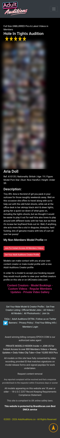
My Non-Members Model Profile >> (25, 240)
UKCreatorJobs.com (37, 279)
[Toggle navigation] (54, 9)
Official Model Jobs (31, 310)
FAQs (7, 319)
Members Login (30, 326)
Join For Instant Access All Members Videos (24, 248)
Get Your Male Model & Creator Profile (25, 306)
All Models (16, 313)
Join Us (45, 313)
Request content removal (30, 374)
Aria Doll (11, 171)
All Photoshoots (31, 313)
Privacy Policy (26, 322)
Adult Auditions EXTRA (22, 319)
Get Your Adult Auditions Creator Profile (22, 255)
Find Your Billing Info (45, 322)
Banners (12, 322)
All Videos (48, 310)
